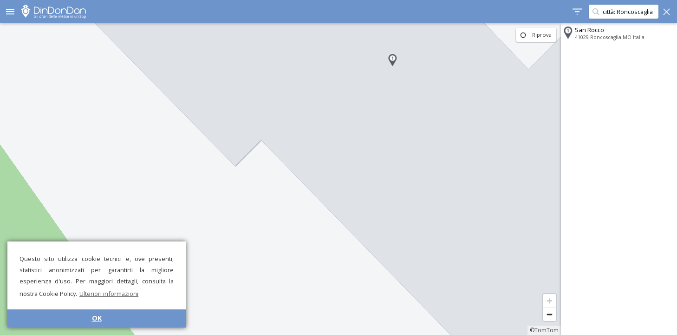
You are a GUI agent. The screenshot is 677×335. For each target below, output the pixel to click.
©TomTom (544, 330)
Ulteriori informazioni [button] (108, 293)
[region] (280, 179)
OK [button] (97, 318)
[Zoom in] (549, 301)
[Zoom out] (549, 314)
